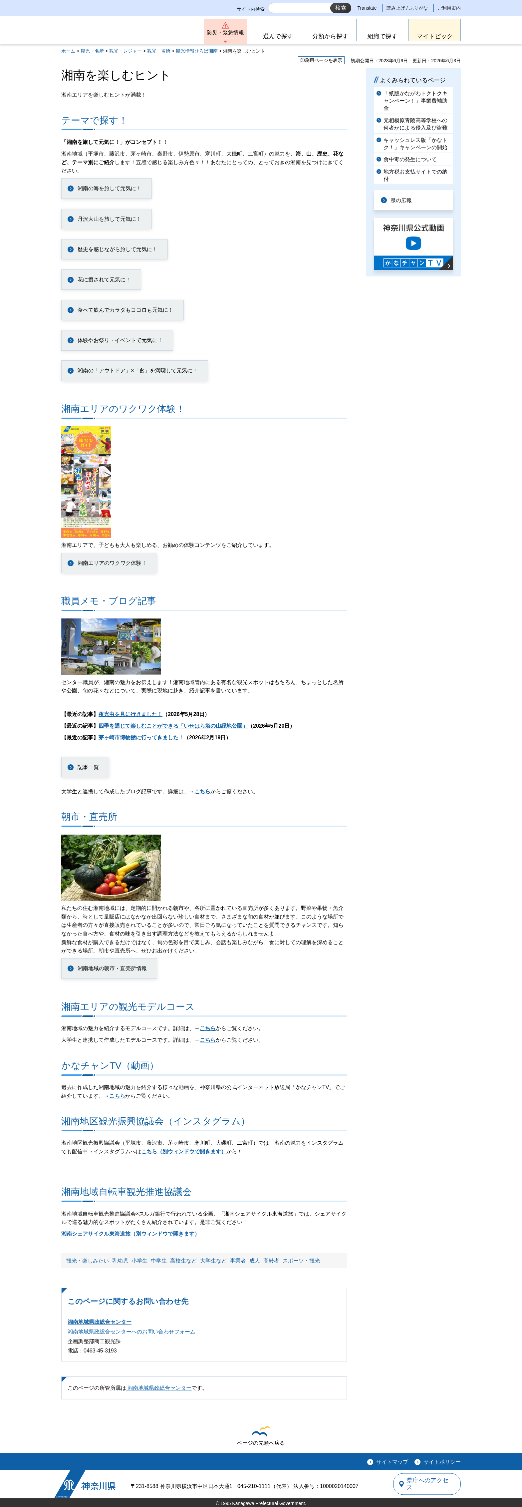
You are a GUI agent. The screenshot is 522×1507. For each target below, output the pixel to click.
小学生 (139, 1261)
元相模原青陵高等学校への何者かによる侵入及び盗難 (415, 124)
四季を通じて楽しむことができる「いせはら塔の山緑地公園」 (173, 726)
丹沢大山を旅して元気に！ (109, 219)
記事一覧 (88, 767)
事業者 (238, 1261)
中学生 (159, 1261)
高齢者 (271, 1261)
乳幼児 (120, 1261)
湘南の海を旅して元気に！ (109, 188)
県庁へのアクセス (430, 1484)
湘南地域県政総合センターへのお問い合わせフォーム (131, 1331)
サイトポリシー (442, 1462)
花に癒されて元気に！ (104, 279)
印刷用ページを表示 (321, 60)
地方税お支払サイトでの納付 (415, 175)
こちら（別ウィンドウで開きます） (183, 1151)
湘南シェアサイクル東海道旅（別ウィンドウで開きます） (130, 1234)
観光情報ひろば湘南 (197, 51)
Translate (367, 8)
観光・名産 (92, 51)
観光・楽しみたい (87, 1261)
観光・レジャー (125, 51)
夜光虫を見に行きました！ (130, 714)
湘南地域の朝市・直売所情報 (112, 968)
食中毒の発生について (410, 159)
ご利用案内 (449, 8)
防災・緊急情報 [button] (225, 32)
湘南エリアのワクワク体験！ (112, 563)
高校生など (183, 1261)
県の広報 (401, 200)
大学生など (213, 1261)
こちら (202, 791)
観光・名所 (158, 51)
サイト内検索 (251, 9)
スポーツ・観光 (301, 1261)
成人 (254, 1261)
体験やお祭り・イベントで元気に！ (120, 340)
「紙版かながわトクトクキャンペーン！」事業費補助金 (415, 101)
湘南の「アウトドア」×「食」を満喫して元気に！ (138, 370)
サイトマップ (392, 1462)
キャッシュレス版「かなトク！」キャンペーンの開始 (415, 143)
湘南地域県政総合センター (99, 1322)
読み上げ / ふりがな (407, 8)
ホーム (68, 51)
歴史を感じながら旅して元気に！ (117, 249)
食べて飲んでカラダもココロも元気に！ (125, 310)
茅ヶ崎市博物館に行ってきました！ (141, 737)
